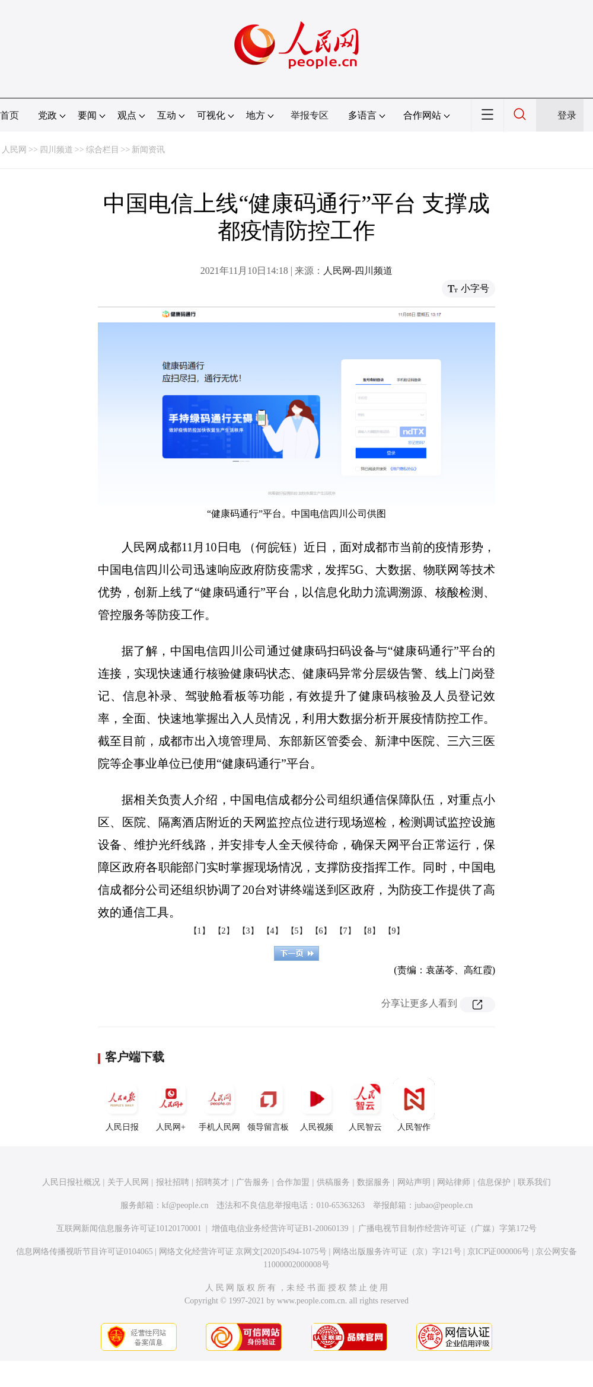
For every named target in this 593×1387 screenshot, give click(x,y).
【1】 (199, 930)
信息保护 (494, 1182)
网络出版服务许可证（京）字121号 (397, 1251)
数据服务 (373, 1182)
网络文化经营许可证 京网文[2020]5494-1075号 (243, 1251)
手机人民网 (219, 1105)
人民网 (14, 149)
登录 (566, 115)
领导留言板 (268, 1105)
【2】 (223, 930)
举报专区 (310, 115)
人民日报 (122, 1105)
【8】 (369, 930)
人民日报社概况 (71, 1182)
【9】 (394, 930)
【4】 (272, 930)
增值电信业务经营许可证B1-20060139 (280, 1228)
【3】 (248, 930)
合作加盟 (293, 1182)
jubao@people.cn (444, 1205)
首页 (9, 115)
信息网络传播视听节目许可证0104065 (84, 1251)
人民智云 (365, 1105)
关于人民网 (128, 1182)
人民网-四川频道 (358, 271)
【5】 (296, 930)
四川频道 (56, 149)
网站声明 (414, 1182)
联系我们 (534, 1182)
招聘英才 (212, 1182)
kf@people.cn (185, 1205)
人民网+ (171, 1105)
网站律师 (453, 1182)
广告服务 (252, 1182)
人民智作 (414, 1105)
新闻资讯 (148, 149)
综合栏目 (102, 149)
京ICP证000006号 (498, 1251)
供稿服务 (333, 1182)
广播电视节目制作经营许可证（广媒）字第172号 (447, 1228)
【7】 (345, 930)
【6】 (321, 930)
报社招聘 (172, 1182)
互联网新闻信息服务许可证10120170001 (129, 1228)
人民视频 (316, 1105)
